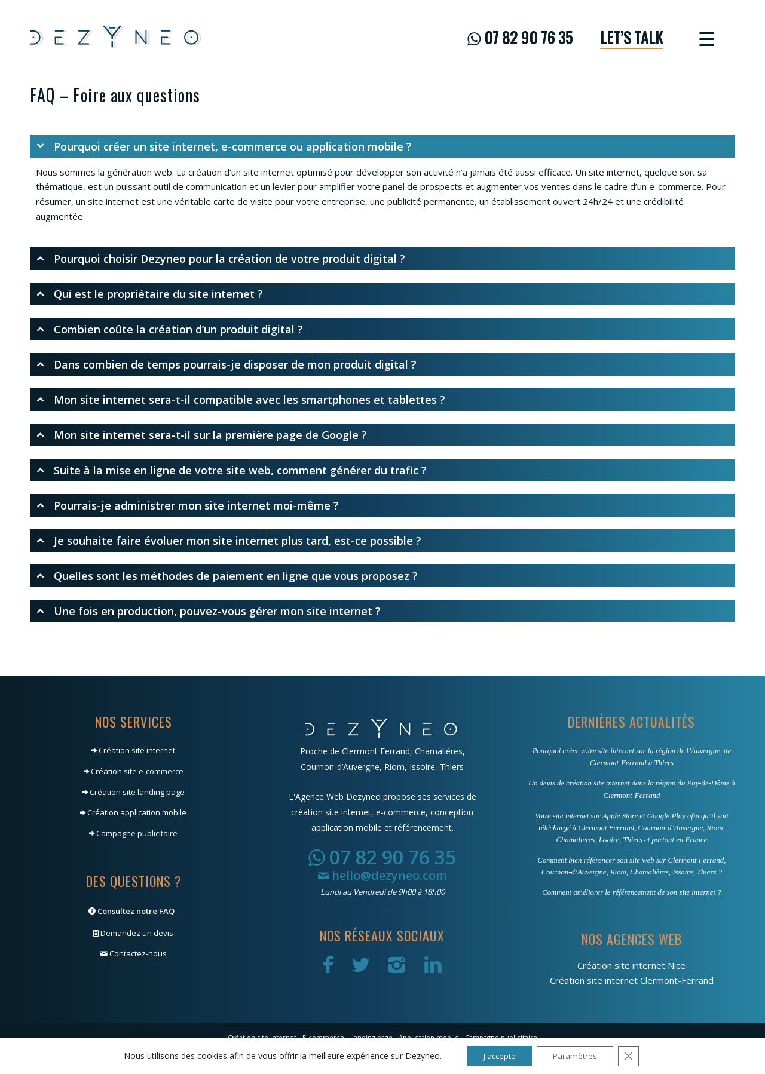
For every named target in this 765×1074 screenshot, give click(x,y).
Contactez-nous (133, 953)
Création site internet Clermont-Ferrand (632, 980)
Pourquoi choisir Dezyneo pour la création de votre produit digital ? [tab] (220, 258)
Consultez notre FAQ (131, 911)
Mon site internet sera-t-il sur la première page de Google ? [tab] (201, 435)
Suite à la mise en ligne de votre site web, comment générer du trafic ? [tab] (231, 470)
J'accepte (496, 1055)
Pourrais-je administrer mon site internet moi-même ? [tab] (187, 505)
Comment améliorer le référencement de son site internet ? (631, 892)
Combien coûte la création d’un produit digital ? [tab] (169, 329)
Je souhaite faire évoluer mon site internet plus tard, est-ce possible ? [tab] (228, 540)
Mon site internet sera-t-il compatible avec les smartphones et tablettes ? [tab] (240, 399)
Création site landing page (133, 792)
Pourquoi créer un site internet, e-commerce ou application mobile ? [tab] (224, 146)
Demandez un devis (133, 933)
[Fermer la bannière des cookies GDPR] (633, 1055)
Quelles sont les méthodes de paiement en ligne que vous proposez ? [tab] (227, 576)
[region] (382, 194)
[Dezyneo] (116, 37)
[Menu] (703, 37)
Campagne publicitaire (133, 833)
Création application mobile (133, 812)
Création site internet (133, 750)
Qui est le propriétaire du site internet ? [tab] (149, 294)
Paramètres (577, 1055)
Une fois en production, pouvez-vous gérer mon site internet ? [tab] (208, 611)
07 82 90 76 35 (382, 857)
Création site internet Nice (631, 965)
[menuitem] (520, 37)
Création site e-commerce (133, 771)
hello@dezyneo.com (382, 875)
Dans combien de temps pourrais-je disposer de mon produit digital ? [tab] (226, 364)
